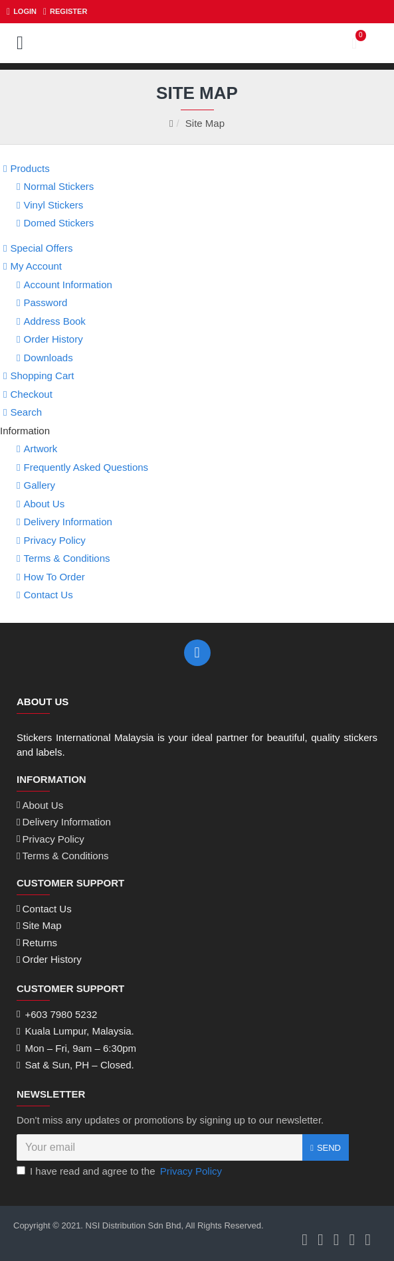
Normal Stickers (58, 186)
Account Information (67, 284)
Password (45, 302)
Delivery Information (67, 521)
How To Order (53, 576)
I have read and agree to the (120, 1171)
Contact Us (47, 594)
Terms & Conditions (66, 558)
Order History (52, 339)
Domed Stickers (58, 222)
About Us (43, 503)
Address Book (54, 321)
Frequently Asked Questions (85, 467)
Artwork (40, 448)
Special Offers (41, 248)
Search (26, 412)
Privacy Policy (54, 540)
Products (29, 168)
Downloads (47, 357)
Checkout (31, 394)
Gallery (39, 485)
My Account (36, 266)
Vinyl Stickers (53, 204)
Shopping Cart (42, 375)
